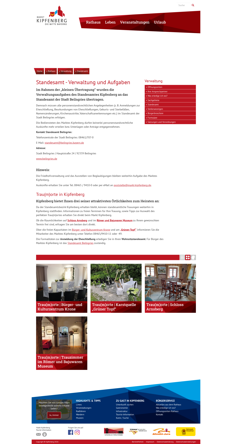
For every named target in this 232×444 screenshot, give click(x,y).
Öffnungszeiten (155, 87)
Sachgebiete (153, 100)
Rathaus (93, 22)
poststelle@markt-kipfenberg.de (132, 185)
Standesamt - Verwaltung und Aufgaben (83, 82)
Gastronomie (122, 407)
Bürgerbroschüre (155, 113)
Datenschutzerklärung (165, 442)
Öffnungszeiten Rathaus (167, 411)
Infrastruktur (122, 411)
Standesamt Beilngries (81, 243)
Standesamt (153, 104)
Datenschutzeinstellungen (186, 442)
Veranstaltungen (134, 22)
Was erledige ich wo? (157, 95)
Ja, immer (54, 415)
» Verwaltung (65, 71)
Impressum (150, 442)
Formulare (152, 117)
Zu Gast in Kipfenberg (130, 400)
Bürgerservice (165, 400)
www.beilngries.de (46, 158)
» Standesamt (81, 71)
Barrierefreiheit (137, 442)
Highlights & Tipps (88, 400)
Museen (79, 417)
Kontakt (159, 414)
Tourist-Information (125, 414)
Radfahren (81, 411)
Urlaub (160, 22)
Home (39, 71)
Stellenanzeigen (155, 109)
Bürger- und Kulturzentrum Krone (91, 229)
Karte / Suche (122, 417)
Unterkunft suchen (124, 404)
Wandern (80, 414)
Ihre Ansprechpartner (157, 91)
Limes (79, 404)
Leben (110, 22)
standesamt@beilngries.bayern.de (64, 142)
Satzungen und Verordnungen (162, 122)
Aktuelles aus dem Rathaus (168, 404)
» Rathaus (50, 71)
